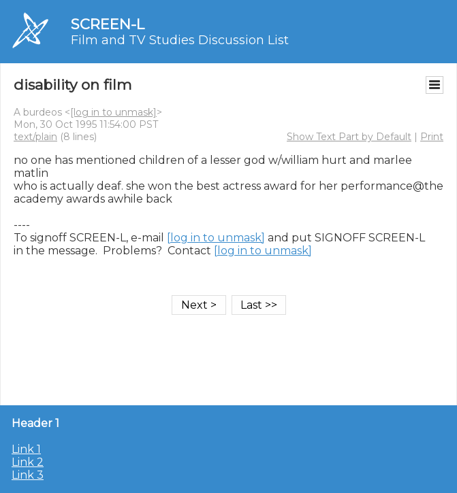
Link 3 (28, 475)
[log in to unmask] (113, 112)
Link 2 (28, 462)
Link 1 (26, 449)
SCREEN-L (107, 24)
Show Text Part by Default (349, 137)
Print (431, 137)
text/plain (35, 137)
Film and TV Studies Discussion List (180, 40)
